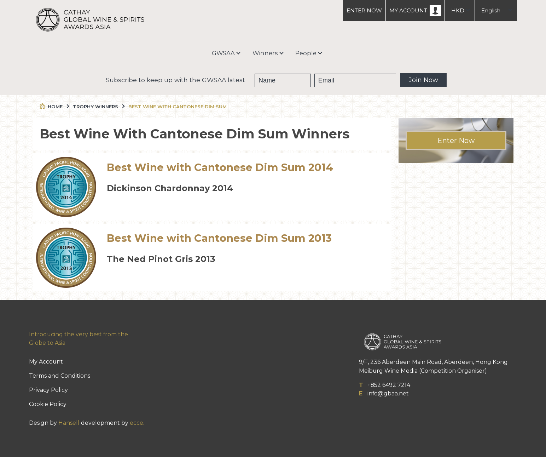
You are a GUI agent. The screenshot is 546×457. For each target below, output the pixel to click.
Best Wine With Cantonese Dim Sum (177, 106)
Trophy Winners (98, 106)
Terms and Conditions (59, 375)
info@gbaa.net (388, 393)
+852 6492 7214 (388, 385)
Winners (265, 53)
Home (54, 106)
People (305, 53)
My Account (46, 361)
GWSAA (223, 53)
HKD (457, 10)
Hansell (69, 422)
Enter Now (456, 140)
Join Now (423, 80)
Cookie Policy (47, 404)
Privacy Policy (48, 390)
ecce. (137, 422)
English (490, 10)
